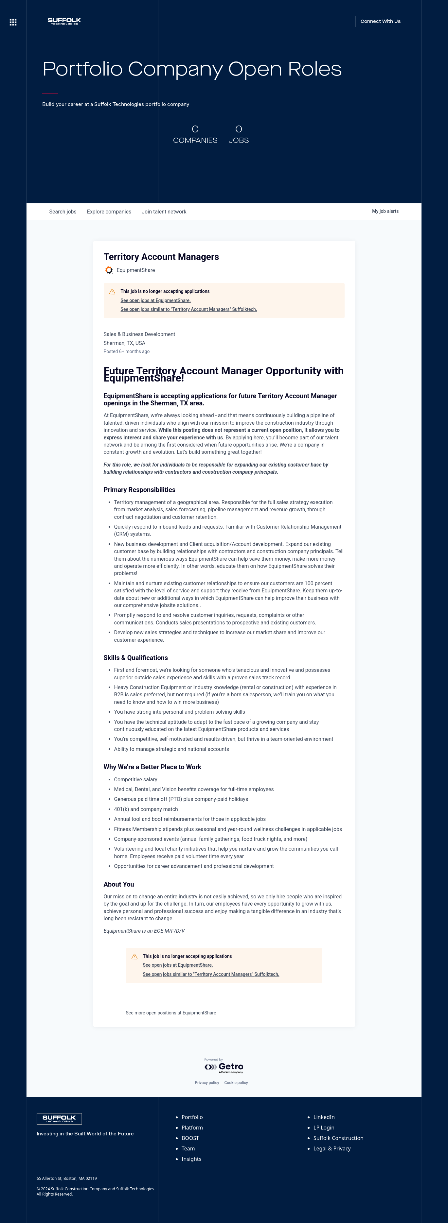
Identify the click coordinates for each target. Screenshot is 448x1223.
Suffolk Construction (339, 1138)
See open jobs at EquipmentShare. (156, 300)
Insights (191, 1159)
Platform (192, 1127)
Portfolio (192, 1117)
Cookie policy (236, 1082)
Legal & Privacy (332, 1148)
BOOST (190, 1138)
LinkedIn (324, 1117)
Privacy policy (207, 1082)
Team (188, 1148)
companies (109, 212)
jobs (63, 212)
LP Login (324, 1127)
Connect (381, 21)
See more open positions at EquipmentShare (171, 1012)
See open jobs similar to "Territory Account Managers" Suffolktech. (189, 309)
